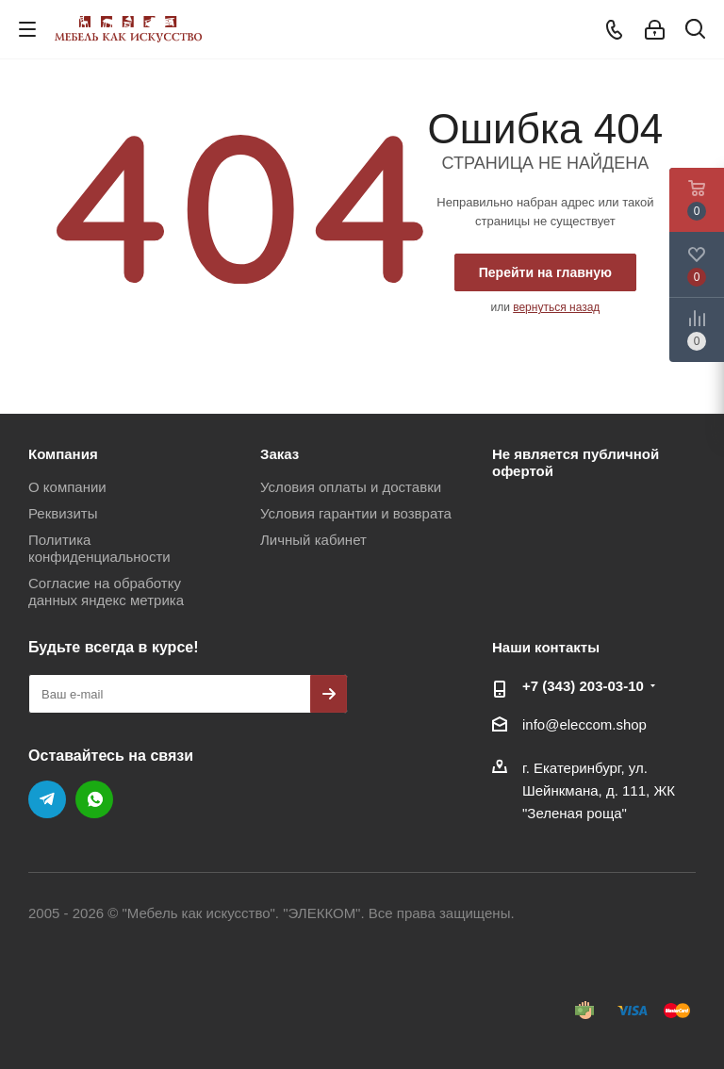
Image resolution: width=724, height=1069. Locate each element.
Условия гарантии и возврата (356, 513)
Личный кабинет (313, 540)
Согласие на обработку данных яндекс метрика (106, 591)
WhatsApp (94, 799)
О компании (67, 487)
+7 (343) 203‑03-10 (583, 686)
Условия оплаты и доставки (350, 487)
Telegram (47, 799)
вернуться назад (556, 307)
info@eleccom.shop (584, 724)
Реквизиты (63, 513)
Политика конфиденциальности (99, 548)
